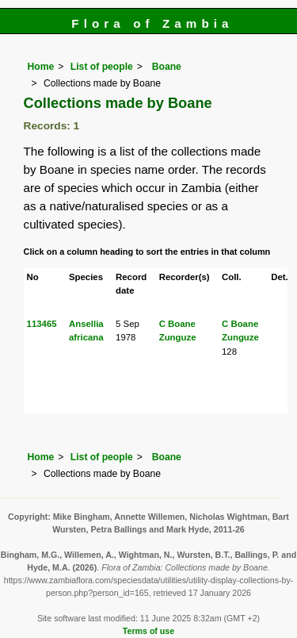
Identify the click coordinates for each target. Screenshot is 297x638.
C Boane (177, 324)
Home (41, 66)
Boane (165, 66)
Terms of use (148, 631)
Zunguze (177, 337)
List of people (101, 66)
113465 (42, 324)
